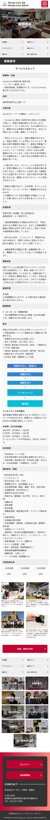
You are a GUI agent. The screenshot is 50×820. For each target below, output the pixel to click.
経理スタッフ (30, 48)
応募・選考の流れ (32, 54)
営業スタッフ (30, 42)
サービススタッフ (7, 48)
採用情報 (4, 42)
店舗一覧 (4, 54)
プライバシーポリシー (33, 813)
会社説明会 (25, 775)
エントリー (25, 764)
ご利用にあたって (15, 813)
